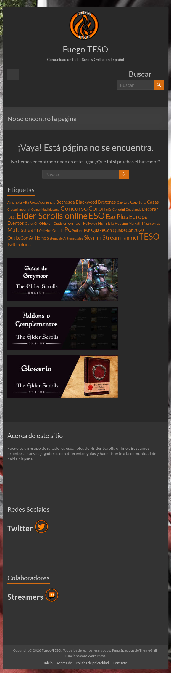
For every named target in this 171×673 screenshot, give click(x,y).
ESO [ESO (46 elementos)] (96, 215)
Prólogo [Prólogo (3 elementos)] (77, 230)
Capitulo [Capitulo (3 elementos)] (123, 202)
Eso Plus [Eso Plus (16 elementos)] (117, 216)
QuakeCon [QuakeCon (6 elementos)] (101, 230)
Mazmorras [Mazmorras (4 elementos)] (151, 223)
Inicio (48, 663)
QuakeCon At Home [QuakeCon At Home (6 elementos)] (26, 237)
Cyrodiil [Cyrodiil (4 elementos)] (118, 209)
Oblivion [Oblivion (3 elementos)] (45, 230)
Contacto (120, 663)
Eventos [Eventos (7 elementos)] (15, 223)
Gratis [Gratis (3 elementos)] (58, 223)
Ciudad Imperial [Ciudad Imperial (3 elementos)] (18, 209)
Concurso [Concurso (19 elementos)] (74, 208)
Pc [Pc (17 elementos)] (67, 229)
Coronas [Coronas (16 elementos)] (100, 208)
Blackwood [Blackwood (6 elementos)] (86, 202)
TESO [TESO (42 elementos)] (149, 236)
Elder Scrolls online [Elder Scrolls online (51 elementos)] (52, 215)
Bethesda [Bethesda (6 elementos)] (65, 202)
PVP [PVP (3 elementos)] (87, 230)
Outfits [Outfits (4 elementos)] (57, 230)
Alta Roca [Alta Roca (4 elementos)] (30, 202)
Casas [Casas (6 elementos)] (153, 202)
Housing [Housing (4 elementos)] (121, 223)
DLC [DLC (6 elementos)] (11, 217)
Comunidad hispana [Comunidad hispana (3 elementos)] (45, 209)
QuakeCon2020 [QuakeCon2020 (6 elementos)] (128, 230)
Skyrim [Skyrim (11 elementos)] (92, 237)
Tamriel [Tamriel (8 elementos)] (130, 238)
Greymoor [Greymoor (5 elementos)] (72, 223)
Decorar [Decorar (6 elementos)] (150, 209)
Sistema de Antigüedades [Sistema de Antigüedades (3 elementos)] (65, 238)
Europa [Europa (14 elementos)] (138, 216)
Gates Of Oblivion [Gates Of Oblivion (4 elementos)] (39, 223)
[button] (84, 25)
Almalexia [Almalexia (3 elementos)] (14, 202)
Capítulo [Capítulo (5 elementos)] (138, 202)
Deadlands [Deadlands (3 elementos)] (133, 209)
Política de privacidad (92, 663)
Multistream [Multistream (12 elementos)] (22, 229)
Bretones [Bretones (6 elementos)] (107, 202)
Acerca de (64, 663)
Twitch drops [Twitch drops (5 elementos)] (19, 244)
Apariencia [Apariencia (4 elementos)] (46, 202)
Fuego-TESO (85, 49)
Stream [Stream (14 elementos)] (111, 237)
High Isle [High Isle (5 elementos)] (106, 223)
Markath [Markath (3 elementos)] (135, 223)
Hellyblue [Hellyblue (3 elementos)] (90, 223)
